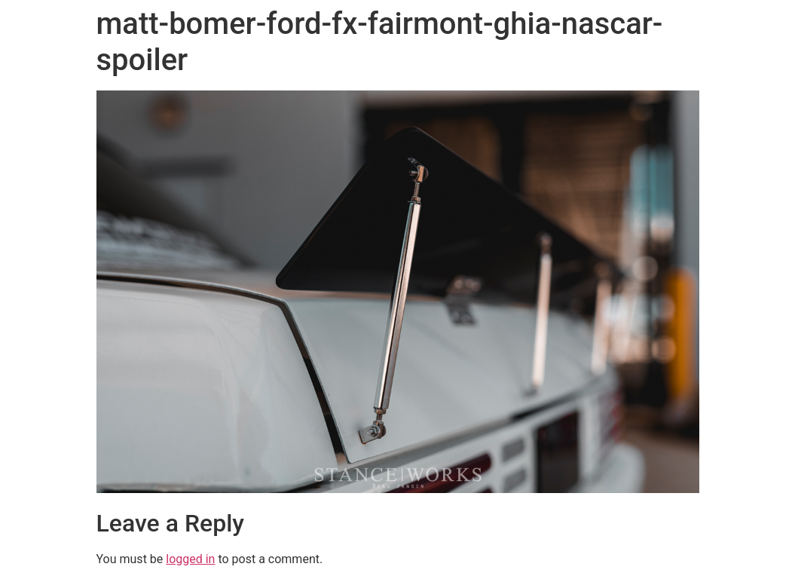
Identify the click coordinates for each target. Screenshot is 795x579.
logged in (190, 559)
